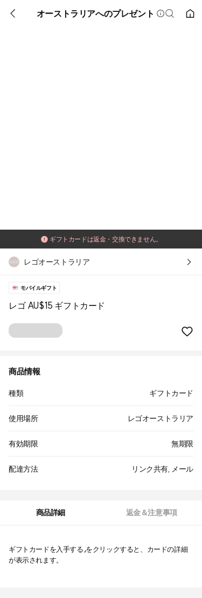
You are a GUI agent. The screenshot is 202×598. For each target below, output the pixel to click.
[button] (160, 13)
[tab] (50, 513)
